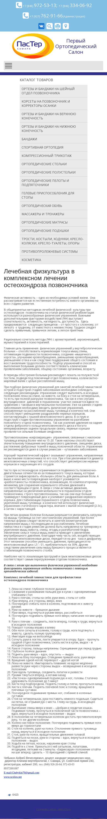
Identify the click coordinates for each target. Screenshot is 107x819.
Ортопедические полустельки (49, 172)
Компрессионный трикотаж (47, 156)
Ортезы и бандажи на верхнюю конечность (49, 116)
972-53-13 (45, 5)
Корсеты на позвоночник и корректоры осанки (46, 103)
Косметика (31, 260)
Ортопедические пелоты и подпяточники (45, 183)
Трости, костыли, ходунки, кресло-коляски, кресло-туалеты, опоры (53, 241)
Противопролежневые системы (50, 251)
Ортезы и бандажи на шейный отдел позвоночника (48, 91)
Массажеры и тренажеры (43, 214)
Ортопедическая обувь (42, 206)
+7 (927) (46, 16)
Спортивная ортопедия (42, 147)
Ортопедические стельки (44, 164)
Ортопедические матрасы (45, 222)
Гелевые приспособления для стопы (48, 195)
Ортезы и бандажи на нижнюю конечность (49, 128)
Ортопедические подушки (45, 231)
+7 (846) (28, 6)
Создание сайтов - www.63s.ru (53, 809)
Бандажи (29, 139)
